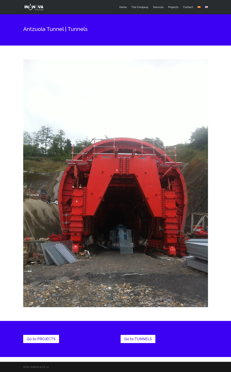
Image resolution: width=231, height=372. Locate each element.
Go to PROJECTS (41, 339)
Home (123, 7)
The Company (139, 7)
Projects (173, 7)
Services (158, 7)
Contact (188, 7)
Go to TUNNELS (138, 339)
